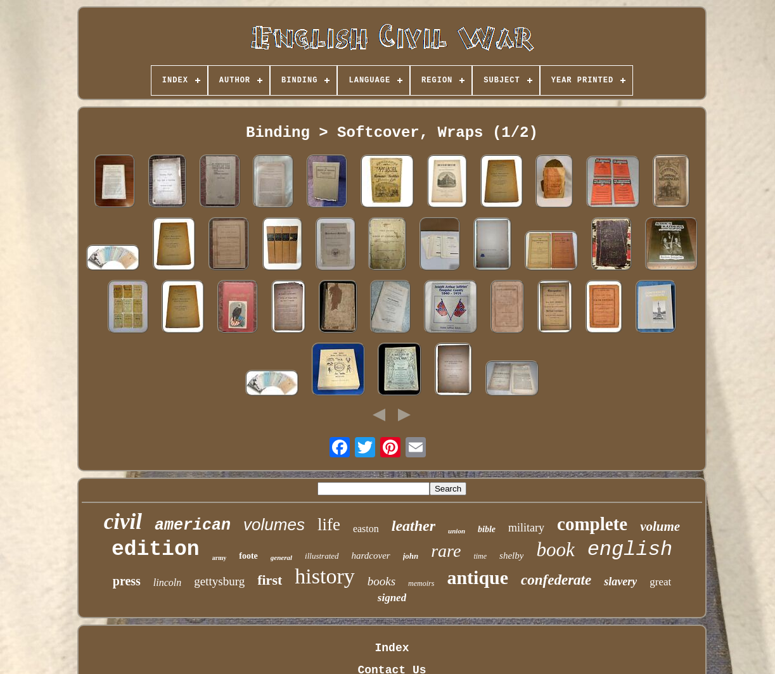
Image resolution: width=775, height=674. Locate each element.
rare (446, 551)
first (269, 580)
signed (392, 598)
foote (248, 556)
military (526, 527)
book (555, 549)
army (219, 557)
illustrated (321, 556)
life (328, 524)
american (193, 525)
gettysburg (219, 581)
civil (123, 521)
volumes (274, 524)
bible (487, 529)
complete (592, 524)
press (127, 581)
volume (660, 526)
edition (156, 549)
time (480, 556)
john (411, 556)
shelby (511, 555)
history (324, 576)
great (660, 582)
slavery (620, 581)
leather (413, 526)
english (629, 549)
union (456, 531)
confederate (556, 580)
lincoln (167, 582)
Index (392, 648)
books (381, 581)
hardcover (371, 555)
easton (366, 528)
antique (477, 577)
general (281, 557)
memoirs (421, 583)
